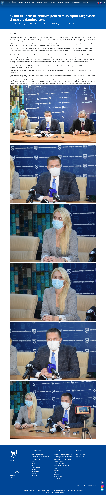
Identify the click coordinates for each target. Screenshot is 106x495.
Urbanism (34, 469)
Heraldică (34, 475)
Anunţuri (60, 2)
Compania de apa (58, 461)
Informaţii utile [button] (29, 2)
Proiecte (56, 472)
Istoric (33, 461)
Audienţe (56, 474)
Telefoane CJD (57, 470)
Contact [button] (67, 2)
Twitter (11, 477)
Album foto (34, 477)
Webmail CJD (57, 478)
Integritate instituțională (85, 3)
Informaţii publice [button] (41, 2)
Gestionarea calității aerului (39, 454)
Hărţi (33, 465)
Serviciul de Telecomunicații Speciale (63, 482)
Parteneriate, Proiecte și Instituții (62, 459)
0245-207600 (15, 468)
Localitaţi (34, 473)
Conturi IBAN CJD (58, 476)
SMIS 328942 (57, 480)
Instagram (12, 475)
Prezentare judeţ (36, 459)
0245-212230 (15, 470)
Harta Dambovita (36, 471)
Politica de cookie (81, 485)
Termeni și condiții (91, 485)
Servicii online (53, 3)
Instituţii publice (36, 467)
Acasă (8, 2)
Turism (33, 463)
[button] (104, 3)
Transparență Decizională (76, 3)
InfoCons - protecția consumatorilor (63, 454)
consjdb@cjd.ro (17, 472)
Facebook (12, 473)
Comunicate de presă (21, 24)
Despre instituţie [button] (18, 2)
